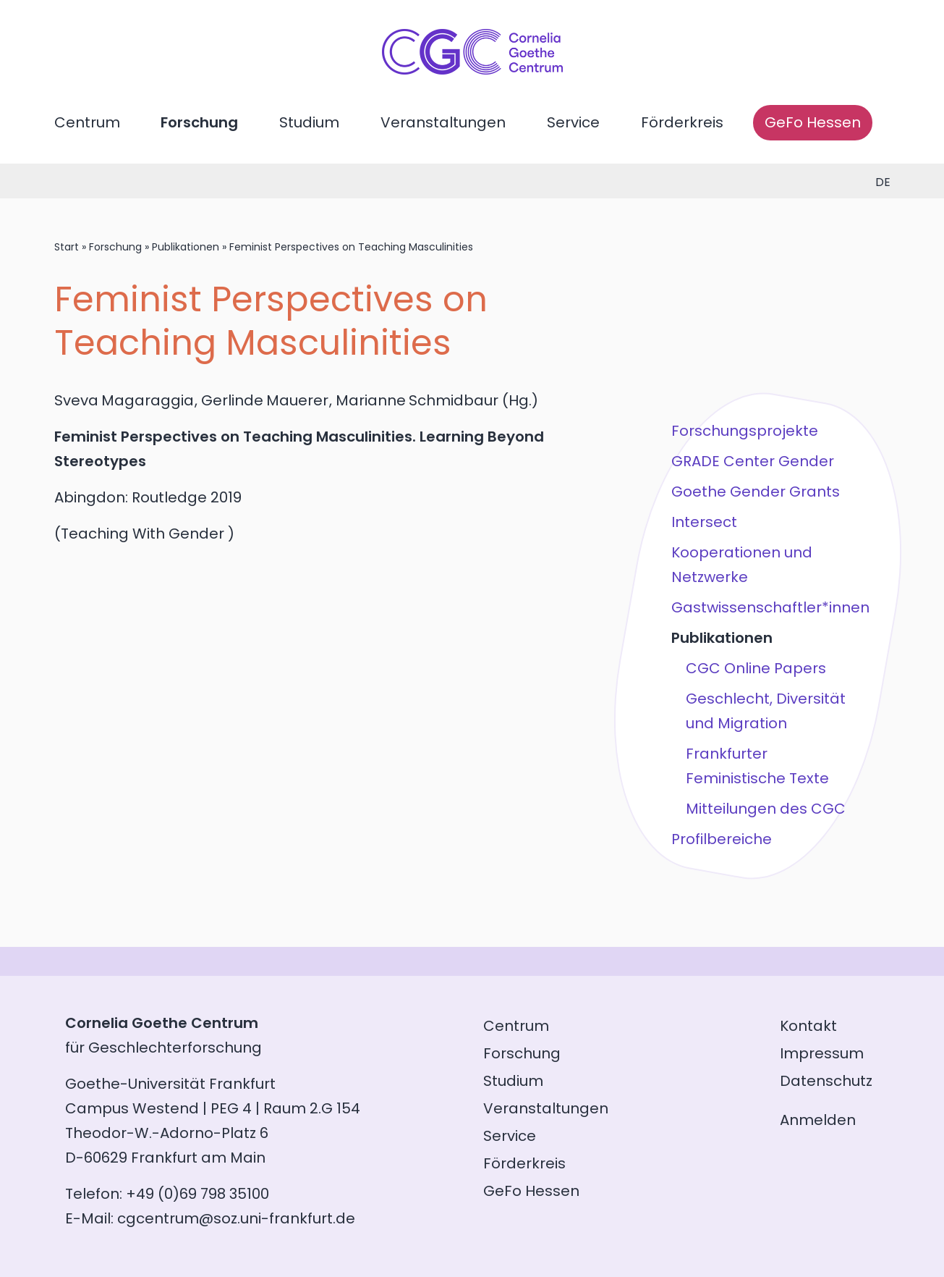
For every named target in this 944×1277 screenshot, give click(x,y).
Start (66, 247)
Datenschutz (826, 1081)
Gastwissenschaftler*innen (770, 607)
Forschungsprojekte (744, 431)
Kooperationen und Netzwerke (741, 564)
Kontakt (808, 1026)
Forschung (199, 122)
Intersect (704, 522)
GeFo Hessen (813, 122)
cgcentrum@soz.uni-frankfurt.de (236, 1218)
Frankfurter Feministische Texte (757, 765)
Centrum (87, 122)
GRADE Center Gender (752, 461)
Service (573, 122)
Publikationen (185, 247)
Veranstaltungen (443, 122)
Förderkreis (682, 122)
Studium (309, 122)
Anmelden (818, 1120)
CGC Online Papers (756, 668)
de (882, 182)
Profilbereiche (721, 839)
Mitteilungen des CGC (766, 808)
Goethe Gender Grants (755, 491)
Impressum (822, 1053)
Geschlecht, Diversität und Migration (766, 710)
